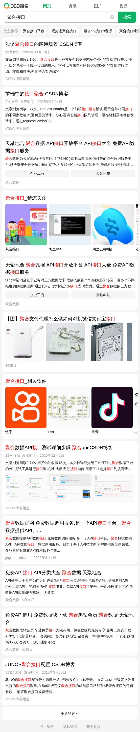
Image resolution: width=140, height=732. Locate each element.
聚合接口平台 (33, 31)
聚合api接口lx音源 (98, 31)
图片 (98, 6)
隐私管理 (70, 727)
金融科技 (103, 173)
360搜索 (17, 5)
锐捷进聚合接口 (64, 31)
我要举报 (93, 727)
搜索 (127, 17)
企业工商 (37, 173)
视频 (124, 6)
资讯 (72, 6)
